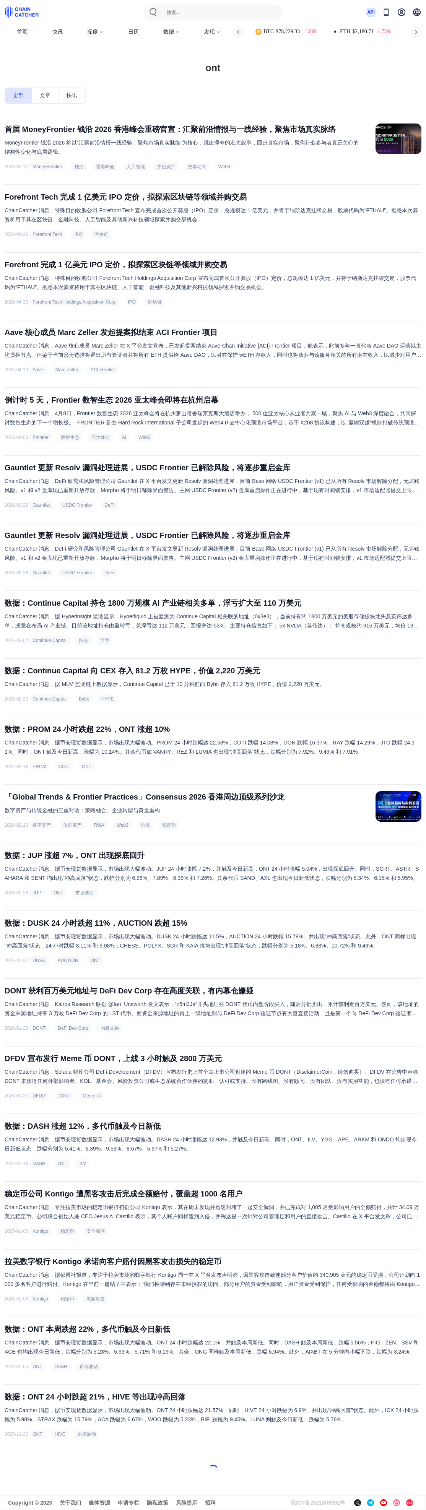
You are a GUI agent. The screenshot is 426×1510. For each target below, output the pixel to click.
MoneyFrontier (47, 166)
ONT (86, 766)
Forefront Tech (47, 234)
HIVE (60, 1434)
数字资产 (42, 825)
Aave (38, 369)
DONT (39, 1028)
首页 (22, 32)
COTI (64, 766)
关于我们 (70, 1503)
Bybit (84, 699)
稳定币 (169, 825)
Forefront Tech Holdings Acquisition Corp (74, 302)
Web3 (224, 166)
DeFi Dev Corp (73, 1028)
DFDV (39, 1096)
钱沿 (79, 166)
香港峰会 (105, 166)
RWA (99, 825)
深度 (95, 32)
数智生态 (70, 437)
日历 (133, 32)
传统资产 (72, 825)
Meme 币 (92, 1096)
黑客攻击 (95, 1299)
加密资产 (166, 166)
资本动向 (197, 166)
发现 (212, 32)
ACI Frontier (103, 369)
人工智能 (136, 166)
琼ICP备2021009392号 (318, 1503)
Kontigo (40, 1231)
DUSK (39, 960)
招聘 (210, 1503)
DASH (39, 1163)
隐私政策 (157, 1503)
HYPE (107, 699)
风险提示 (186, 1503)
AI (124, 437)
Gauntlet (41, 505)
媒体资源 (99, 1503)
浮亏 (104, 640)
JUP (37, 893)
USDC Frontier (77, 505)
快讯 (57, 32)
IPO (78, 234)
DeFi (109, 505)
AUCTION (68, 960)
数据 (171, 32)
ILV (83, 1163)
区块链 (101, 234)
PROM (39, 766)
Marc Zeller (66, 369)
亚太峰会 (100, 437)
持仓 (83, 640)
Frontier (40, 437)
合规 (145, 825)
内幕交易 (110, 1028)
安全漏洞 (95, 1231)
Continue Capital (50, 640)
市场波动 (84, 893)
